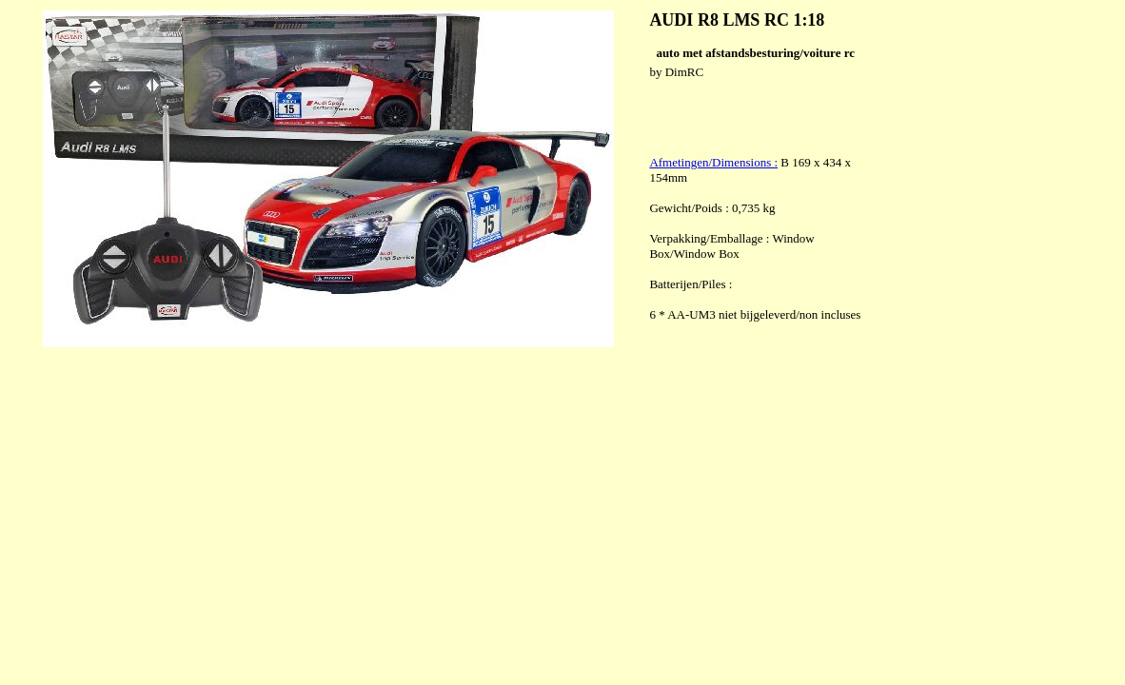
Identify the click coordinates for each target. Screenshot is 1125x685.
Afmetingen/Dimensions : (713, 162)
